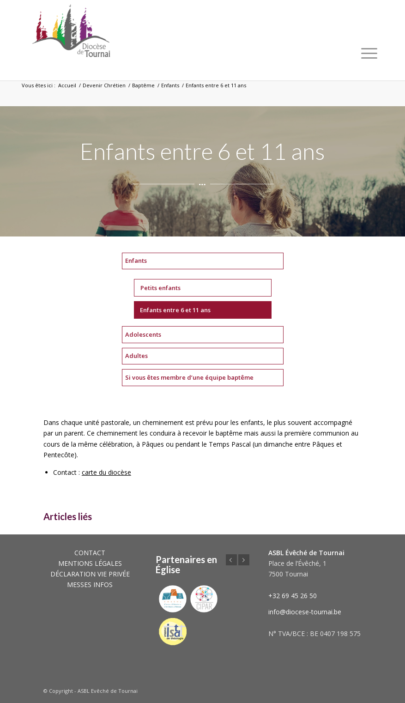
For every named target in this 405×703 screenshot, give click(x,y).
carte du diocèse (106, 472)
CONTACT (89, 552)
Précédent (231, 559)
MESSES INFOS (90, 584)
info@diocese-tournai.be (304, 611)
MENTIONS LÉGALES (90, 563)
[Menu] (369, 53)
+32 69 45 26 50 (292, 595)
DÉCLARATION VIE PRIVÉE (90, 574)
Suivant (243, 559)
